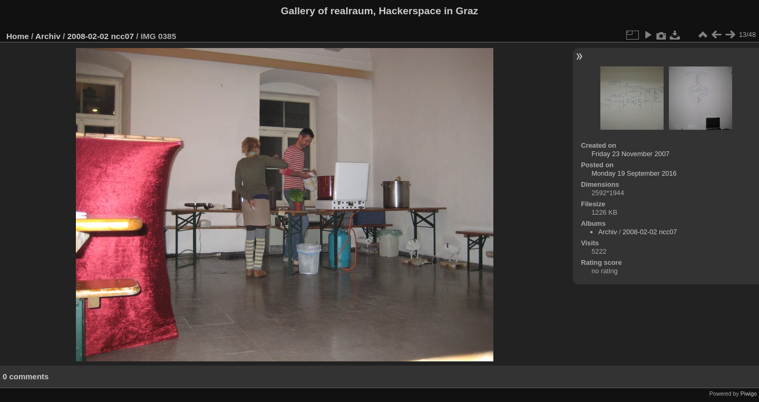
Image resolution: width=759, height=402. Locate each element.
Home (17, 36)
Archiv (48, 36)
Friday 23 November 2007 (630, 154)
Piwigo (749, 393)
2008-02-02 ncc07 (100, 36)
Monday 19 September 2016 (634, 173)
